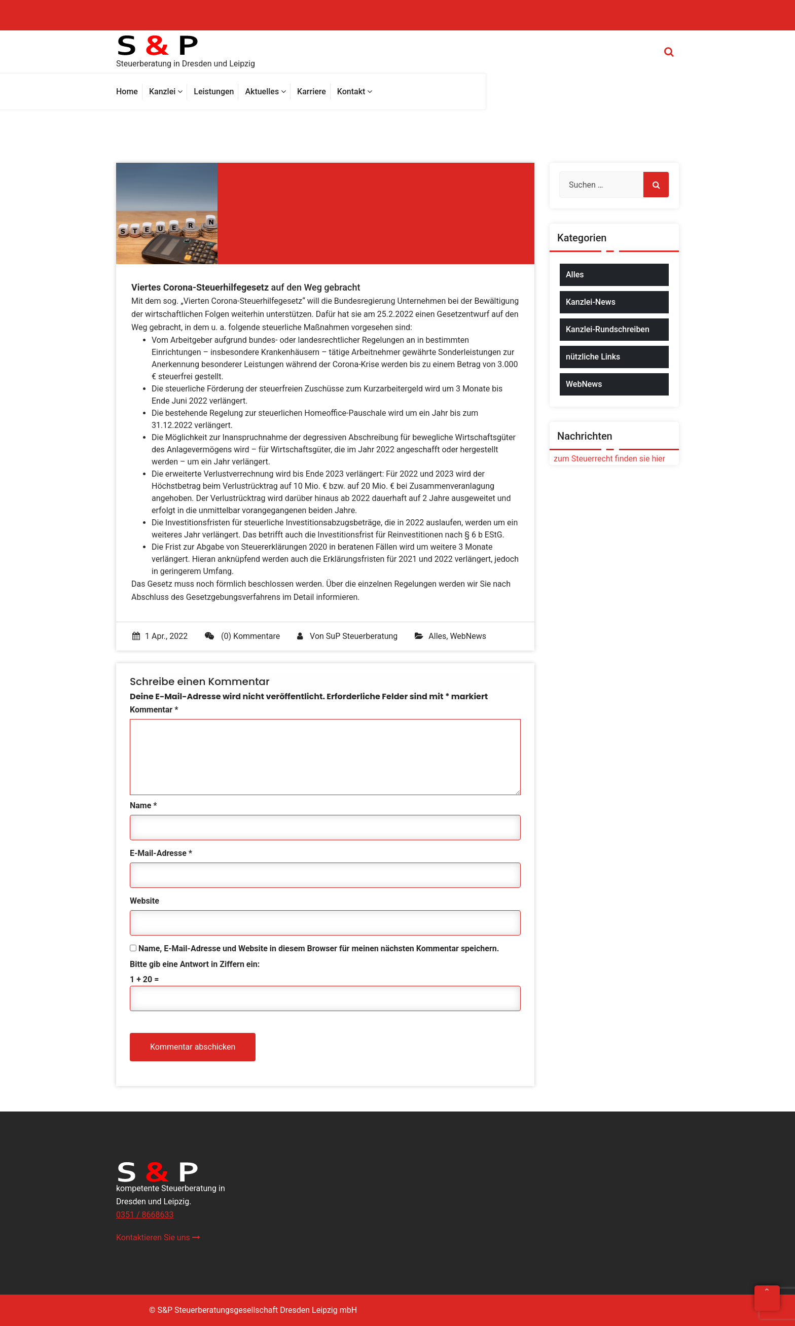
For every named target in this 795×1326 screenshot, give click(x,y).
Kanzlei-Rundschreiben (607, 329)
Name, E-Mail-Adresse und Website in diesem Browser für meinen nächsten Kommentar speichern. (318, 948)
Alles (437, 636)
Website (144, 901)
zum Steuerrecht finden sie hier (607, 458)
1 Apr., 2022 (160, 636)
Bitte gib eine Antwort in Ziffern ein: (195, 964)
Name (143, 805)
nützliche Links (593, 357)
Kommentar (154, 709)
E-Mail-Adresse (161, 853)
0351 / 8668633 (144, 1215)
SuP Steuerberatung (361, 636)
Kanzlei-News (591, 302)
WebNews (468, 636)
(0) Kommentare (242, 636)
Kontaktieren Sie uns (158, 1237)
